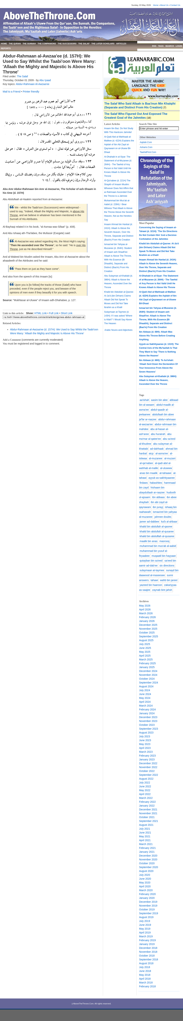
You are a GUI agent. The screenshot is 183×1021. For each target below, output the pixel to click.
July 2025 (144, 644)
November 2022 (148, 767)
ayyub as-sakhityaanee (161, 477)
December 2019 (148, 901)
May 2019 (144, 928)
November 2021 (148, 813)
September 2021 (148, 821)
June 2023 (145, 740)
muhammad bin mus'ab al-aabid (158, 545)
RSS (154, 46)
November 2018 (148, 951)
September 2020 (148, 867)
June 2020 (145, 878)
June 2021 (145, 832)
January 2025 (147, 667)
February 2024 (147, 709)
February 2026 (147, 617)
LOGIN (179, 46)
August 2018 (146, 963)
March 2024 (146, 705)
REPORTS (6, 48)
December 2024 (148, 671)
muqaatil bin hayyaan (164, 555)
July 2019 (144, 921)
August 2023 (146, 732)
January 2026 (147, 621)
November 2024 (148, 674)
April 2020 (145, 886)
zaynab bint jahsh (162, 589)
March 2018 (146, 982)
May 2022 (144, 790)
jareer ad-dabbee (149, 521)
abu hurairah (158, 434)
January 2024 (147, 713)
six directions (167, 565)
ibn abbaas (158, 497)
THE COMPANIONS (47, 43)
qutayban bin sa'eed (151, 560)
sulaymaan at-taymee (152, 570)
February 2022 (147, 801)
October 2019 (147, 909)
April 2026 (145, 609)
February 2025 (147, 663)
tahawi (154, 580)
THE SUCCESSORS (67, 43)
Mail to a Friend (11, 91)
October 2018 (147, 955)
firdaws (144, 482)
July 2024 (144, 690)
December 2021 (148, 809)
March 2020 (146, 890)
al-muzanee (155, 458)
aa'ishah (144, 400)
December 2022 (148, 763)
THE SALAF (84, 43)
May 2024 (144, 697)
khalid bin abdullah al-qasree (156, 526)
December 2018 (148, 947)
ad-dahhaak (157, 448)
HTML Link (40, 313)
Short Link (66, 313)
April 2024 (145, 701)
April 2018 (145, 978)
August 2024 (146, 686)
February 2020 (147, 894)
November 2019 (148, 905)
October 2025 (147, 632)
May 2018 (144, 974)
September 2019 (148, 913)
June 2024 (145, 694)
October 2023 (147, 724)
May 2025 (144, 651)
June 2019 (145, 924)
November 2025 (148, 628)
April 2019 (145, 932)
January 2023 (147, 759)
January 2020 (147, 897)
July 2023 (144, 736)
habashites (156, 482)
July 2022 (144, 782)
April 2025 (145, 655)
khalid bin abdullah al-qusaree (157, 531)
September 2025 (148, 636)
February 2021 (147, 847)
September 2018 (148, 959)
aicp (151, 453)
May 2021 (144, 836)
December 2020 (148, 855)
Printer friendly (31, 91)
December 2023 (148, 717)
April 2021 (145, 840)
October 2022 (147, 771)
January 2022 (147, 805)
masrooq (164, 541)
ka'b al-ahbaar (169, 521)
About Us (164, 5)
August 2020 (146, 871)
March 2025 (146, 659)
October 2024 (147, 678)
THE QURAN (15, 43)
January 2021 (147, 851)
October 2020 (147, 863)
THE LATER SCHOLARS (102, 43)
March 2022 (146, 797)
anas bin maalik (148, 473)
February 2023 (147, 755)
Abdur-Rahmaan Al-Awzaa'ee (32, 84)
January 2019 (147, 944)
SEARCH (169, 46)
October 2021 (147, 817)
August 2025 (146, 640)
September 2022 (148, 774)
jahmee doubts (162, 516)
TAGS (161, 46)
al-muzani (169, 458)
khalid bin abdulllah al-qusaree (157, 536)
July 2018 (144, 967)
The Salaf (22, 76)
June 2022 (145, 786)
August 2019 (146, 917)
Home (155, 5)
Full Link (54, 313)
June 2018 (145, 971)
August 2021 (146, 824)
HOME (4, 43)
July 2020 (144, 874)
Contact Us (175, 5)
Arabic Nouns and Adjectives (118, 330)
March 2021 (146, 844)
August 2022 (146, 778)
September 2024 (148, 682)
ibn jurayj (158, 507)
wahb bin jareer (169, 580)
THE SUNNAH (29, 43)
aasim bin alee (159, 400)
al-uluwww (166, 468)
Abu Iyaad (45, 80)
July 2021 (144, 828)
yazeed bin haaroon (151, 584)
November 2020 (148, 859)
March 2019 (146, 936)
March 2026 (146, 613)
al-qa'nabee (146, 463)
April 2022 (145, 794)
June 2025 (145, 647)
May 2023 (144, 744)
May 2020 (144, 882)
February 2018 (147, 986)
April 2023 (145, 747)
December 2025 (148, 624)
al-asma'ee (162, 453)
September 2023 (148, 728)
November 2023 (148, 721)
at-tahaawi (165, 473)
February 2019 (147, 940)
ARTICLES (121, 43)
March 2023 (146, 751)
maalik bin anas (148, 541)
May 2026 (144, 605)
